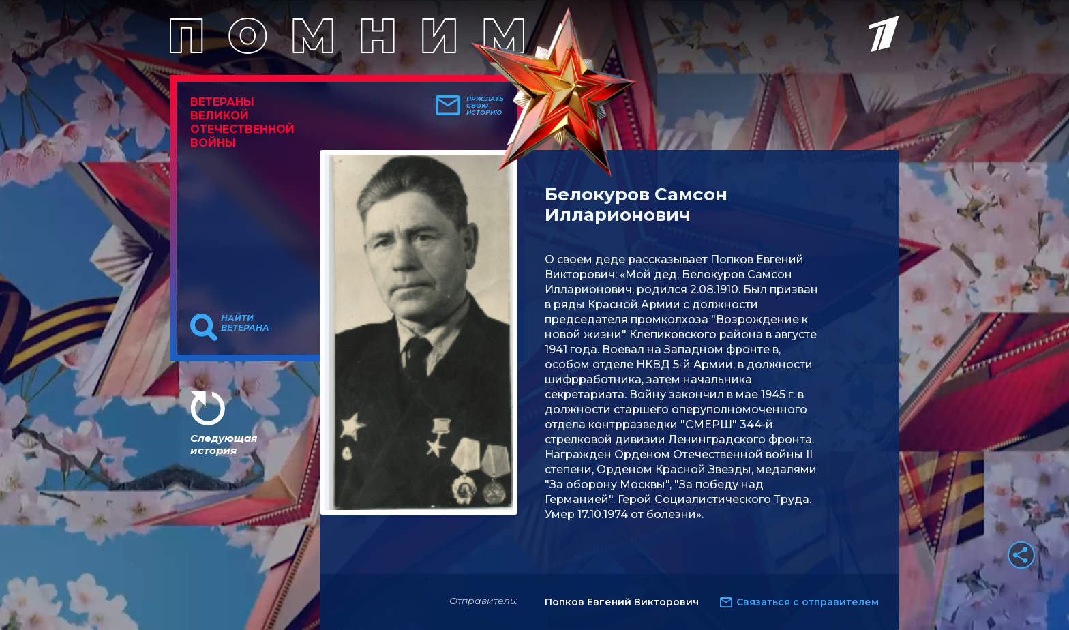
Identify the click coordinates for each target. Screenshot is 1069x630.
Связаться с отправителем (807, 602)
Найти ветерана (245, 323)
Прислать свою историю (485, 105)
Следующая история (223, 444)
